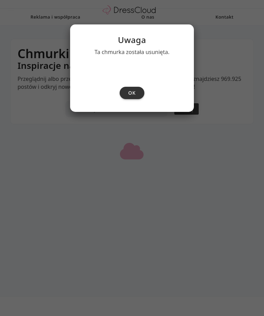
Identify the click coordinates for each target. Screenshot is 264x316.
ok (132, 171)
